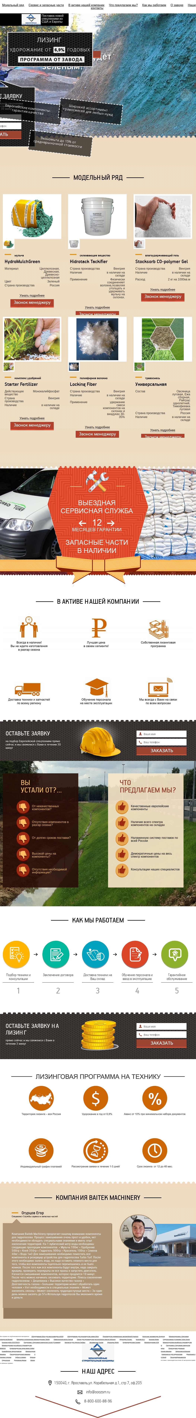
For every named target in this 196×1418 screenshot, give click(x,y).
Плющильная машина (163, 1351)
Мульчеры (33, 1357)
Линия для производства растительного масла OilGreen (96, 1339)
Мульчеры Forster (126, 1339)
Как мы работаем (154, 5)
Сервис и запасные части (46, 5)
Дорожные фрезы (20, 1360)
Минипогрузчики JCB (151, 1342)
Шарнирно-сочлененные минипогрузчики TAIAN (33, 1339)
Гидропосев (6, 1360)
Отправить (161, 751)
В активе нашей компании (86, 5)
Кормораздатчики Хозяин (131, 1342)
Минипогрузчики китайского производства (177, 1342)
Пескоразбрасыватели (178, 1357)
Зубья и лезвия (20, 1357)
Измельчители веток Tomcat (63, 1339)
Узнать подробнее (32, 295)
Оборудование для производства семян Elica (83, 1336)
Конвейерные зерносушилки (11, 1351)
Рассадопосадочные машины (20, 1354)
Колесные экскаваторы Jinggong (153, 1336)
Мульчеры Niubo (113, 1342)
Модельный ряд (13, 5)
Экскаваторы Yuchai (96, 1342)
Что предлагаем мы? (123, 5)
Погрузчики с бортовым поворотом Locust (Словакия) (42, 1342)
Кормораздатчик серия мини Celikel (22, 1348)
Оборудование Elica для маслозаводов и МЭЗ (47, 1336)
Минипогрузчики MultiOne (34, 1351)
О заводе (177, 5)
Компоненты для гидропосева (172, 1354)
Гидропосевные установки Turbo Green (176, 1339)
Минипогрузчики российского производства (17, 1345)
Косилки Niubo (154, 1339)
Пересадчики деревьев (176, 1348)
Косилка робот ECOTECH (11, 1342)
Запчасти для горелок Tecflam (75, 1342)
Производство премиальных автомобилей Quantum (120, 1336)
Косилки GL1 (140, 1339)
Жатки (32, 1360)
